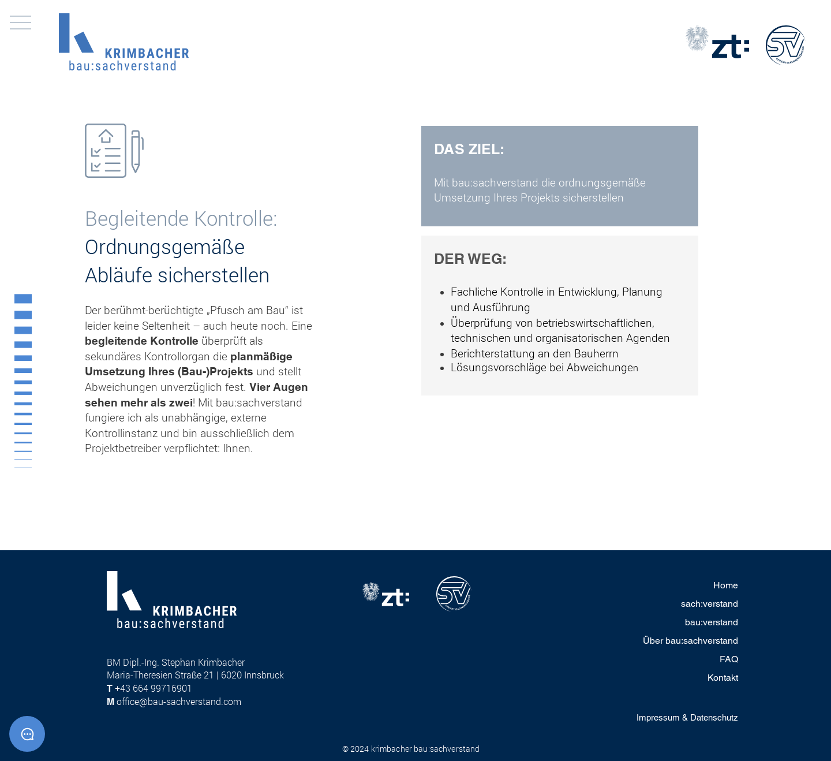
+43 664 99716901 (153, 688)
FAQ (729, 659)
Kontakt (723, 677)
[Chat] (27, 734)
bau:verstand (711, 622)
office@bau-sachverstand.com (179, 701)
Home (725, 585)
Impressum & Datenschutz (687, 717)
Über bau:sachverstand (690, 640)
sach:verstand (709, 603)
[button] (20, 22)
